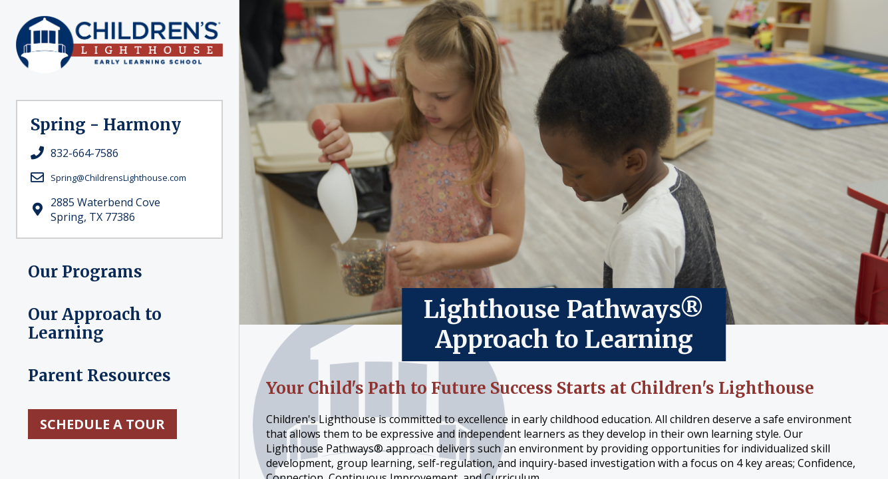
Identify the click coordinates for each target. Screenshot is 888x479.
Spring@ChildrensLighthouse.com (118, 178)
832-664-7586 (84, 153)
